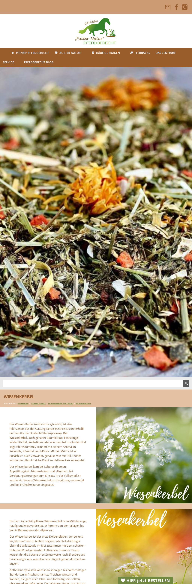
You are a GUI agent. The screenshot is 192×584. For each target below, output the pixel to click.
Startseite (23, 403)
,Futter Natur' (38, 403)
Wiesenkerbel (83, 403)
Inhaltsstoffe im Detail (60, 403)
